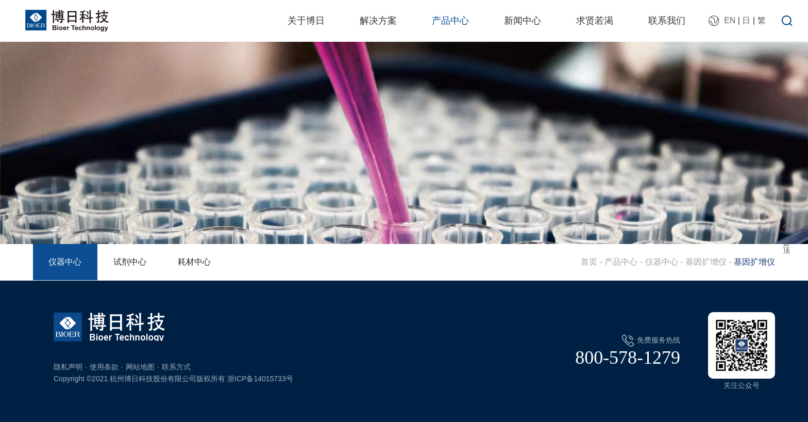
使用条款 (104, 367)
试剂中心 (129, 261)
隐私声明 (68, 367)
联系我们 (666, 20)
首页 (589, 261)
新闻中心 (522, 20)
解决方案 (378, 20)
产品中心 (450, 20)
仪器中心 (64, 261)
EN (729, 20)
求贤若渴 (594, 20)
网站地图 (140, 367)
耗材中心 (194, 261)
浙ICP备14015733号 (260, 379)
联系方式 (176, 367)
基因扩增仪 (706, 261)
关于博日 (306, 20)
